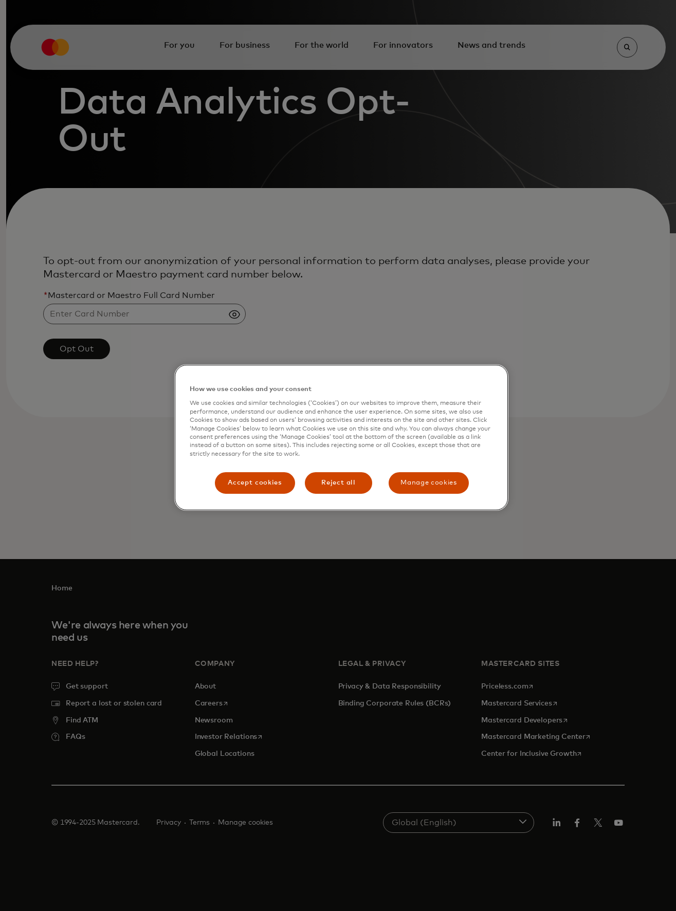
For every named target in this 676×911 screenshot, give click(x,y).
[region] (341, 437)
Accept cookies (255, 482)
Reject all (338, 482)
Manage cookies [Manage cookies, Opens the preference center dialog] (428, 482)
